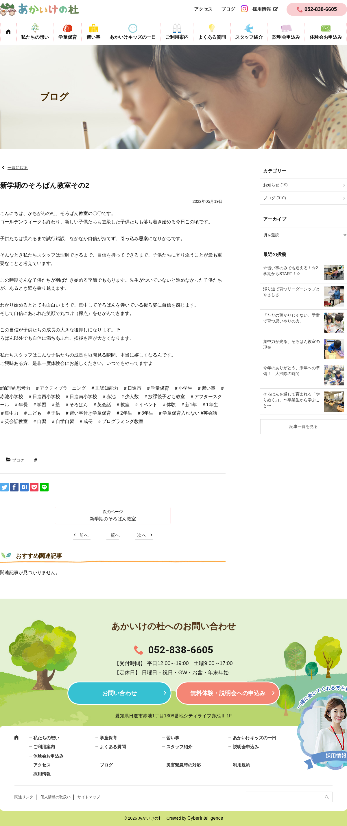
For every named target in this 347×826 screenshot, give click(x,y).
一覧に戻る (18, 167)
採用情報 (261, 9)
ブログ (228, 9)
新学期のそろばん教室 (113, 518)
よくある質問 (212, 37)
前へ (83, 535)
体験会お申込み (326, 37)
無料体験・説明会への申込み (227, 693)
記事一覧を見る (303, 426)
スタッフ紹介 (249, 37)
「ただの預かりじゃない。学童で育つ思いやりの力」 (291, 318)
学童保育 (67, 37)
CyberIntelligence (205, 818)
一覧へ (113, 535)
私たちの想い (35, 37)
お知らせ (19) (275, 185)
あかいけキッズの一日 (133, 37)
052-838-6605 (180, 650)
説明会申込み (286, 37)
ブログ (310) (274, 198)
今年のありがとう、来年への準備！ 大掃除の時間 (291, 370)
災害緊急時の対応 (183, 764)
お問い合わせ (119, 693)
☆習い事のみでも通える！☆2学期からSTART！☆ (290, 271)
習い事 (93, 37)
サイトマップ (88, 797)
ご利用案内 (177, 37)
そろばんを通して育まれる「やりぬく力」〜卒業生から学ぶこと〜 (291, 400)
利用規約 (241, 764)
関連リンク (23, 797)
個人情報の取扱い (55, 797)
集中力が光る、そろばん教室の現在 (291, 344)
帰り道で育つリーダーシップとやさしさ (291, 292)
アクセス (203, 9)
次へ (141, 535)
